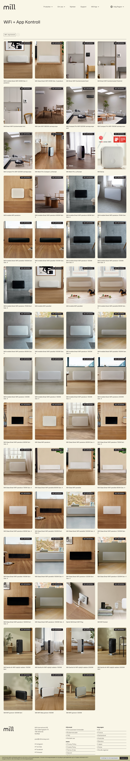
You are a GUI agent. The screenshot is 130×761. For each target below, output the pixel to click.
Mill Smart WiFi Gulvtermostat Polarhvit (110, 81)
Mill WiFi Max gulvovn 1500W (44, 712)
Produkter (48, 6)
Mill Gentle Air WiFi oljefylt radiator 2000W (79, 667)
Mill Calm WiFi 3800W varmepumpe (46, 126)
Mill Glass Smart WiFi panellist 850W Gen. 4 (111, 487)
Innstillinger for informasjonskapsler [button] (109, 758)
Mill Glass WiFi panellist (73, 487)
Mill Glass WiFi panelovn (42, 442)
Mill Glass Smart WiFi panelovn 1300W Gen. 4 (49, 622)
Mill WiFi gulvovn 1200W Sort (13, 712)
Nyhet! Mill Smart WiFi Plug (74, 622)
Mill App (95, 6)
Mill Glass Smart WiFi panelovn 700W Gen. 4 (18, 487)
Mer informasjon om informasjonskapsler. (22, 759)
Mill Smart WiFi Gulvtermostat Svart (77, 81)
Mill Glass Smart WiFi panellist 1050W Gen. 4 (49, 576)
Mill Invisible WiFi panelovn (12, 215)
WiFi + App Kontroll (26, 43)
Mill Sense (101, 171)
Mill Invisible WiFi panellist (43, 306)
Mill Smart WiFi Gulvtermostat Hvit (14, 126)
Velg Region (117, 6)
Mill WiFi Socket (103, 622)
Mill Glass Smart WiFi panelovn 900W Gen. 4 (18, 531)
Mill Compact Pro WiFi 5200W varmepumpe (17, 171)
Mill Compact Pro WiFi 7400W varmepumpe (111, 126)
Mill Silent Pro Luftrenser (74, 171)
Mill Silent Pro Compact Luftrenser (46, 171)
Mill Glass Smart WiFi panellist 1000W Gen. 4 (80, 531)
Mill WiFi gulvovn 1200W (74, 712)
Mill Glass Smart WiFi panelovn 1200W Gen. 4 (112, 576)
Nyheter (73, 7)
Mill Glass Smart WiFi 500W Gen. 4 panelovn (49, 81)
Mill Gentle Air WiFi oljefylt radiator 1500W (48, 667)
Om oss (61, 6)
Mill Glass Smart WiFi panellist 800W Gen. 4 (49, 487)
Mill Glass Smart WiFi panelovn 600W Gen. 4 (80, 442)
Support (83, 7)
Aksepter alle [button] (124, 758)
